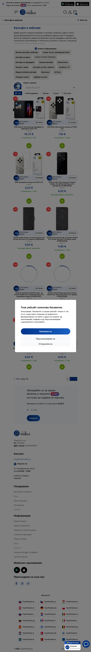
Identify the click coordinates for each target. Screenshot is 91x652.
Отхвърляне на (45, 344)
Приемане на (45, 331)
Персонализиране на (45, 339)
